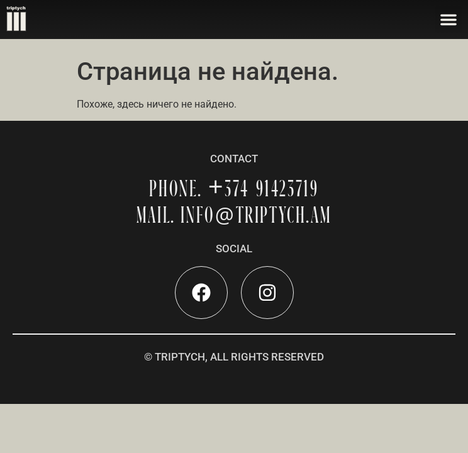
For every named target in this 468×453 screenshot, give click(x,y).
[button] (448, 19)
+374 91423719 (263, 188)
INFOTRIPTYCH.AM (256, 215)
